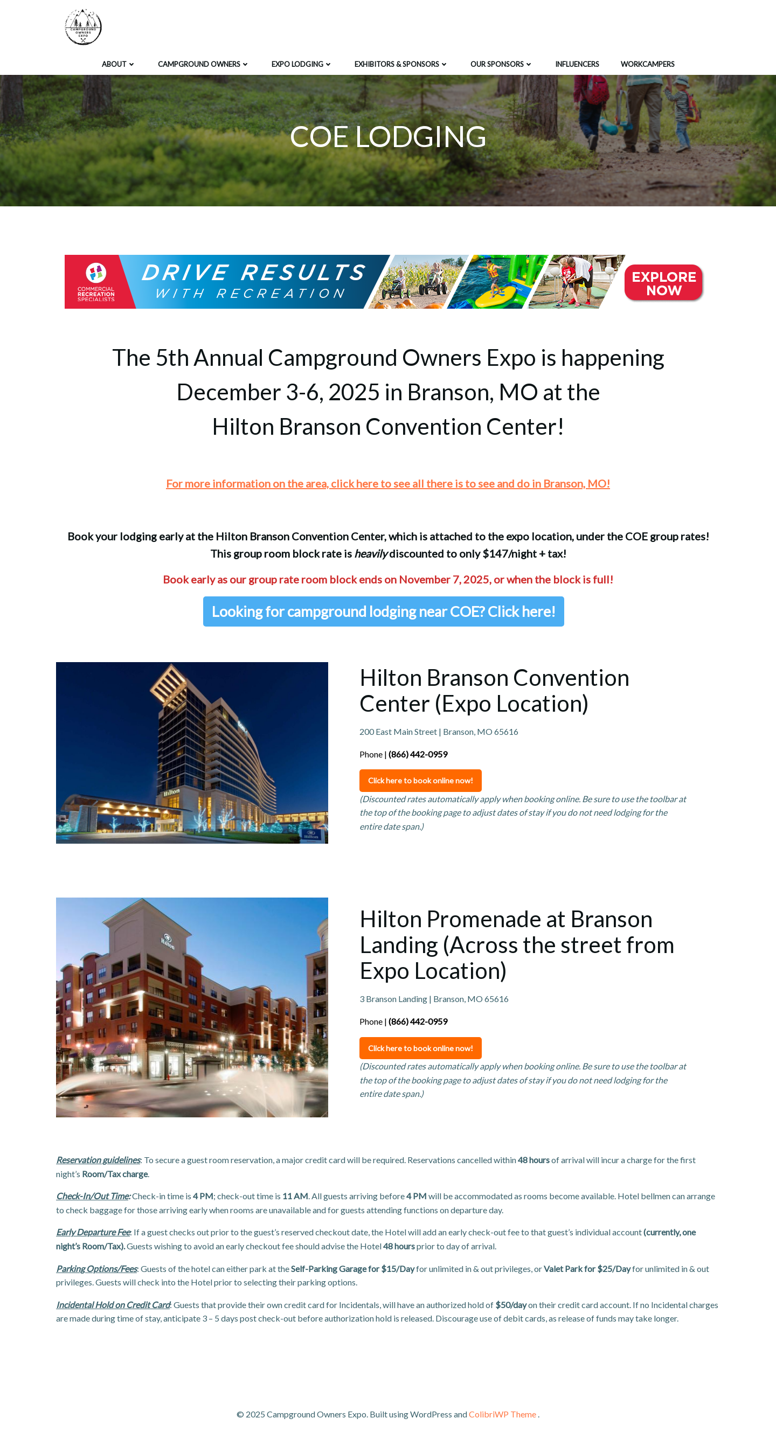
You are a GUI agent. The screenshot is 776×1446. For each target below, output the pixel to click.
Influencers (577, 64)
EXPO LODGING (302, 64)
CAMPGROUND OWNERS (204, 64)
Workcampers (648, 64)
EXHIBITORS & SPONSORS (402, 64)
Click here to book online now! (420, 780)
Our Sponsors (502, 64)
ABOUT (119, 64)
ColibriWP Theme (502, 1414)
